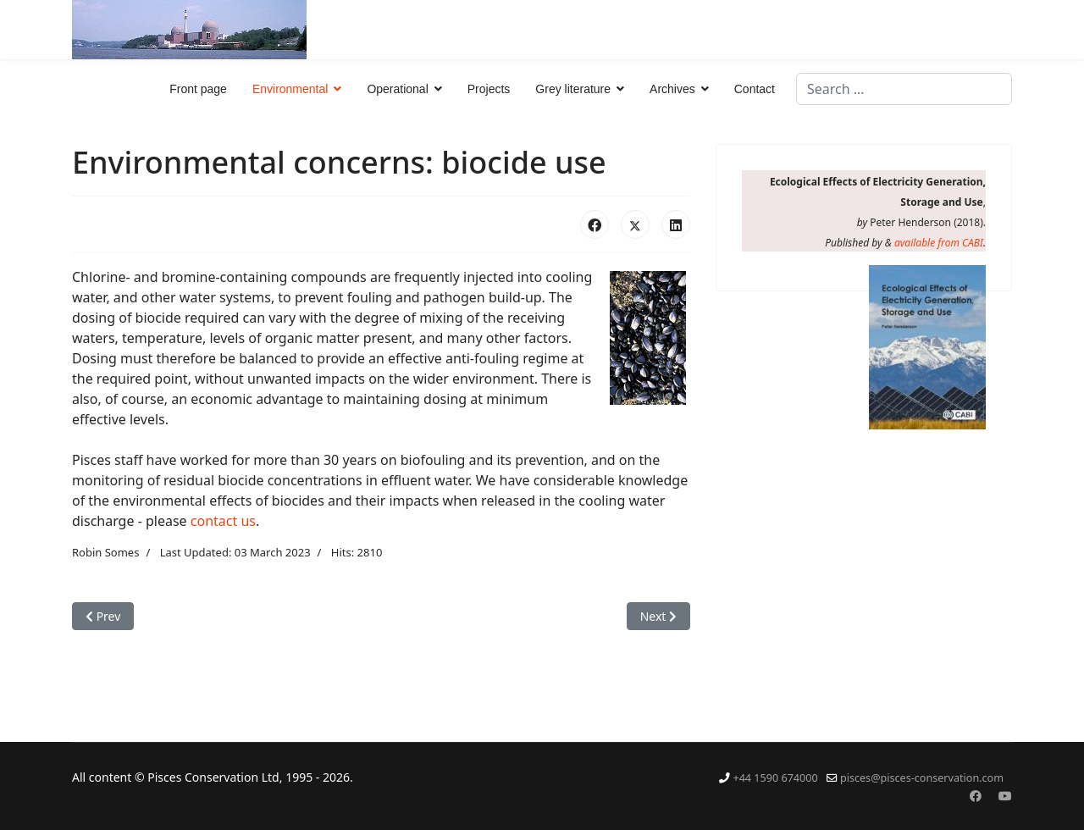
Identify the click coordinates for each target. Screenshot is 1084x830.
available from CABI (938, 242)
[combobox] (904, 89)
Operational (397, 89)
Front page (198, 89)
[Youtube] (1005, 796)
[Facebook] (976, 796)
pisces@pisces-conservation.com (922, 778)
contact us (223, 521)
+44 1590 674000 (775, 778)
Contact (754, 89)
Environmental (290, 89)
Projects (489, 89)
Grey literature (573, 89)
